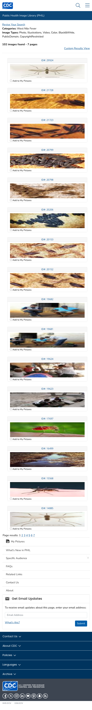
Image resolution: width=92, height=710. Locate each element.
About (9, 590)
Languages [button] (12, 664)
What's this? (12, 622)
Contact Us (12, 582)
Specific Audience (16, 558)
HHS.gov (7, 703)
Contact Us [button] (12, 636)
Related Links (14, 574)
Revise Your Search (13, 24)
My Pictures (15, 541)
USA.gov (18, 703)
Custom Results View (77, 48)
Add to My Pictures (21, 80)
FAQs (9, 566)
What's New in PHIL (18, 550)
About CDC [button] (12, 646)
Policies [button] (9, 655)
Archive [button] (9, 674)
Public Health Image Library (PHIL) (23, 15)
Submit (81, 623)
